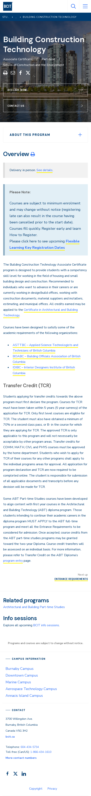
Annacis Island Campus (24, 695)
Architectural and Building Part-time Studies (34, 607)
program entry (13, 561)
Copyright (35, 789)
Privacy (52, 789)
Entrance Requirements (71, 579)
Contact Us (16, 105)
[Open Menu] (85, 6)
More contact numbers (21, 758)
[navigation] (9, 6)
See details (44, 170)
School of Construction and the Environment (33, 65)
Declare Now (17, 90)
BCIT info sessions (46, 625)
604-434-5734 (30, 747)
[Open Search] (73, 6)
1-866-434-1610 (40, 752)
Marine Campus (18, 682)
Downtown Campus (22, 675)
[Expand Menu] (80, 134)
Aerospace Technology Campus (31, 688)
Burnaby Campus (20, 668)
